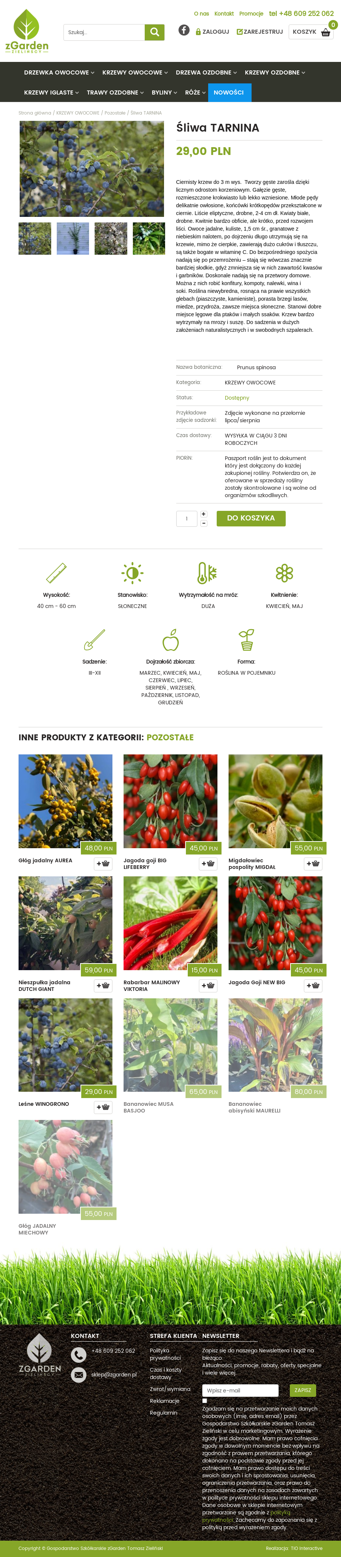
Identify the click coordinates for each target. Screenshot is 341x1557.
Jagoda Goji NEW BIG (257, 982)
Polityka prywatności (165, 1354)
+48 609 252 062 (306, 14)
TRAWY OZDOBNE (112, 92)
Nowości (229, 92)
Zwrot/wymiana (170, 1389)
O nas (201, 14)
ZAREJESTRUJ (263, 31)
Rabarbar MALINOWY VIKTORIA (152, 986)
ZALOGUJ (216, 31)
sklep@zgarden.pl (114, 1375)
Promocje (251, 14)
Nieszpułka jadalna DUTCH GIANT (45, 986)
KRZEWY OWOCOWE (132, 72)
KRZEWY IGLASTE (48, 92)
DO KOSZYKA (251, 518)
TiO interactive (306, 1548)
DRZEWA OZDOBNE (204, 72)
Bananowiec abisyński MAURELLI (255, 1107)
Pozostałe (170, 738)
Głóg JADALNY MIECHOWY (37, 1229)
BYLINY (162, 92)
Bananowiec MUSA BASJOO (149, 1107)
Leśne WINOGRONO (44, 1104)
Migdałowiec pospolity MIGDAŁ (252, 864)
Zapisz (303, 1390)
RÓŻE (192, 92)
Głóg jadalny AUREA (45, 860)
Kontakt (224, 14)
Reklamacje (165, 1401)
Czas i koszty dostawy (166, 1374)
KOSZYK (313, 30)
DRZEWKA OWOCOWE (56, 72)
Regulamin (163, 1413)
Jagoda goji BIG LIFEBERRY (145, 864)
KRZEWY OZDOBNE (272, 72)
